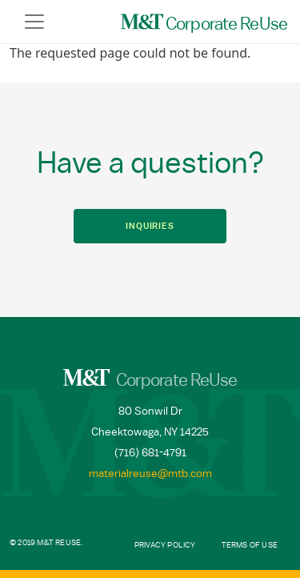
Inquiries (150, 226)
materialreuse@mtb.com (150, 474)
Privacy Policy (165, 545)
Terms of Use (250, 545)
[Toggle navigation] (34, 21)
